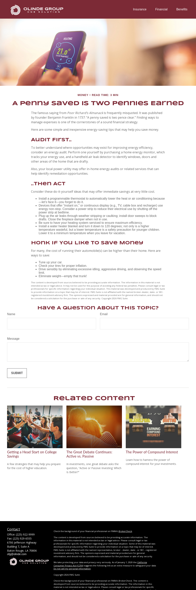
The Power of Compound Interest (152, 452)
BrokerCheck (125, 531)
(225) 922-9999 (25, 534)
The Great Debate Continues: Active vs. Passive (89, 454)
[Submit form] (17, 373)
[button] (139, 9)
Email (104, 314)
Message (13, 338)
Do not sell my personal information (72, 568)
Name (11, 314)
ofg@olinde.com (16, 554)
